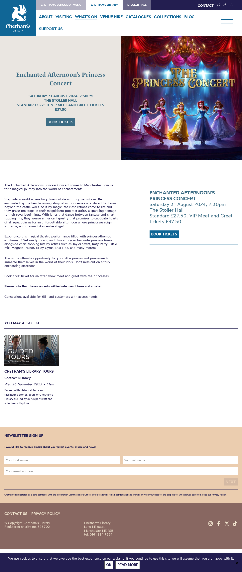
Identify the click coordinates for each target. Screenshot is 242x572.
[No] (237, 563)
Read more (127, 564)
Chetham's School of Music (61, 4)
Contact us (15, 513)
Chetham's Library (18, 18)
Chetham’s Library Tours (29, 371)
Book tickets (60, 122)
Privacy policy (45, 513)
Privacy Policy (219, 494)
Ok (108, 564)
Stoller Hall (136, 4)
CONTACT (206, 5)
